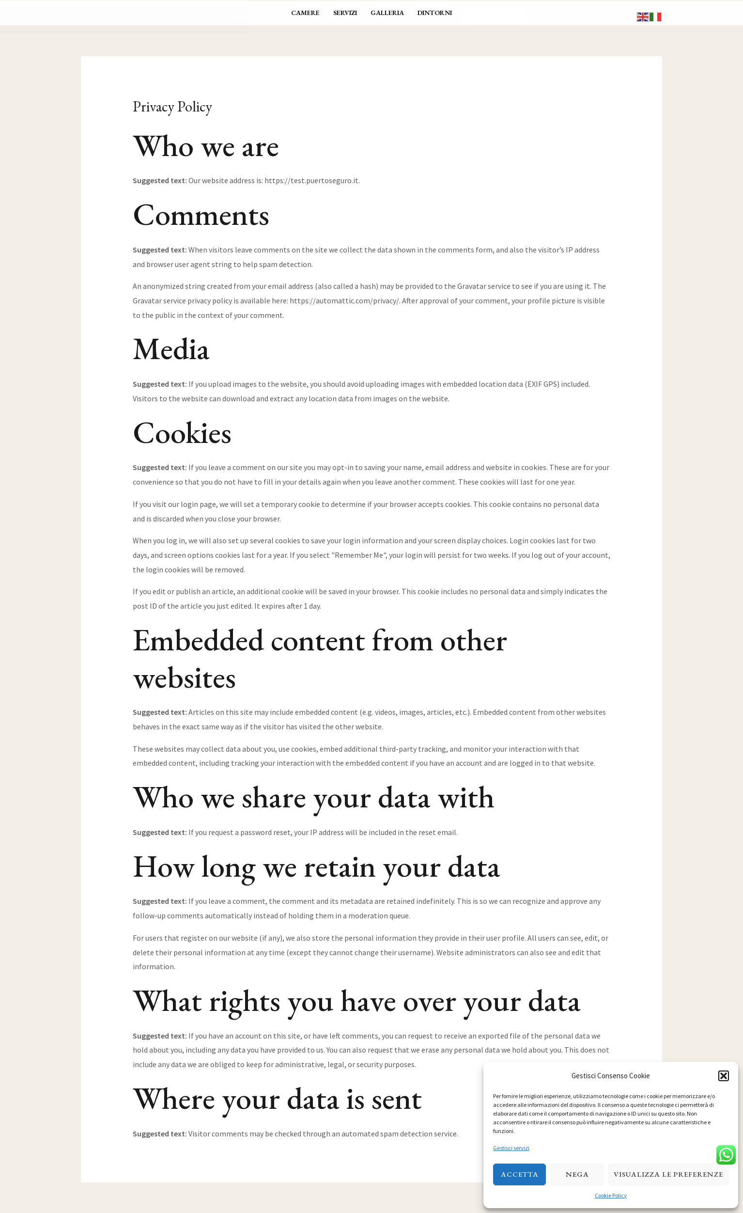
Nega (577, 1174)
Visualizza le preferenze (668, 1174)
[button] (723, 1076)
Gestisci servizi (511, 1147)
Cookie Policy (611, 1195)
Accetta (520, 1174)
